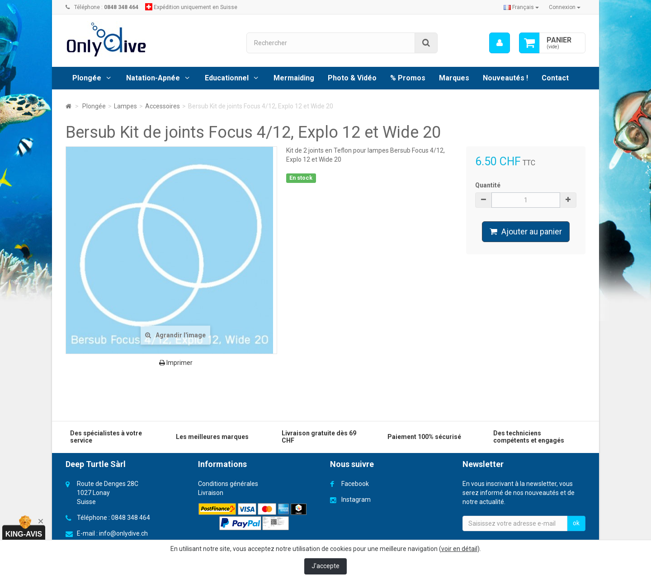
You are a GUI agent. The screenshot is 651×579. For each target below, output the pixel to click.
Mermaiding (294, 78)
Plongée (86, 78)
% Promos (407, 78)
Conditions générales (228, 483)
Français (521, 7)
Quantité (487, 185)
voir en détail (459, 548)
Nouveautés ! (505, 78)
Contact (555, 78)
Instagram (356, 499)
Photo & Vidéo (352, 78)
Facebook (355, 483)
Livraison (210, 492)
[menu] (499, 43)
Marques (454, 78)
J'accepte (325, 566)
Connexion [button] (564, 7)
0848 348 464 (130, 517)
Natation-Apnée (153, 78)
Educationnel (227, 78)
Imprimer (176, 363)
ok (576, 523)
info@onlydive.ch (123, 533)
